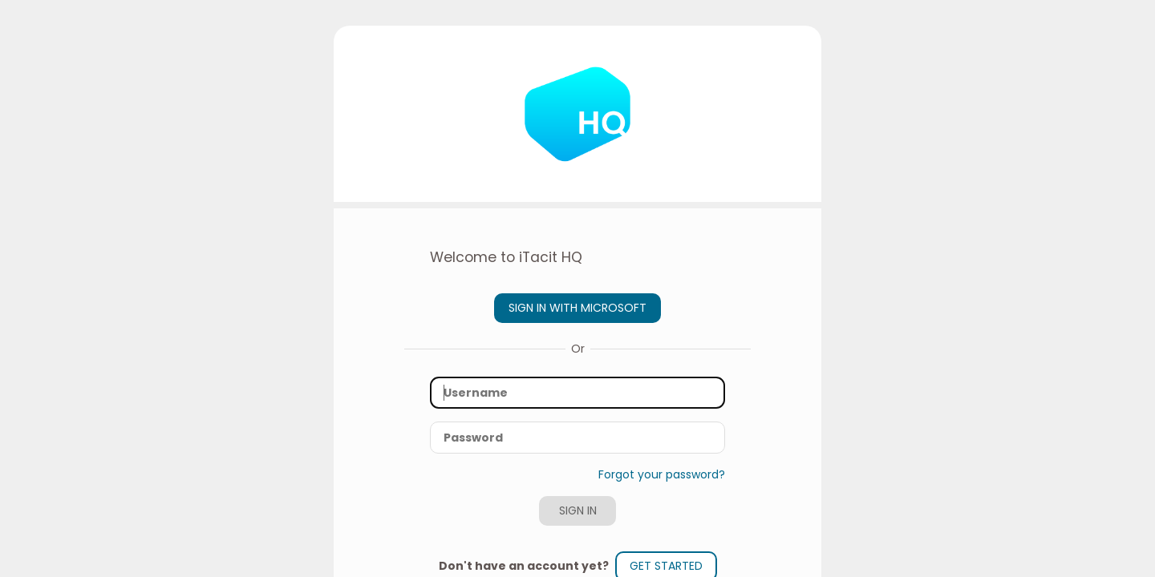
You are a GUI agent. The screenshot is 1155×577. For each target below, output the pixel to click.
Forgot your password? (661, 474)
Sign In (578, 510)
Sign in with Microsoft (577, 308)
